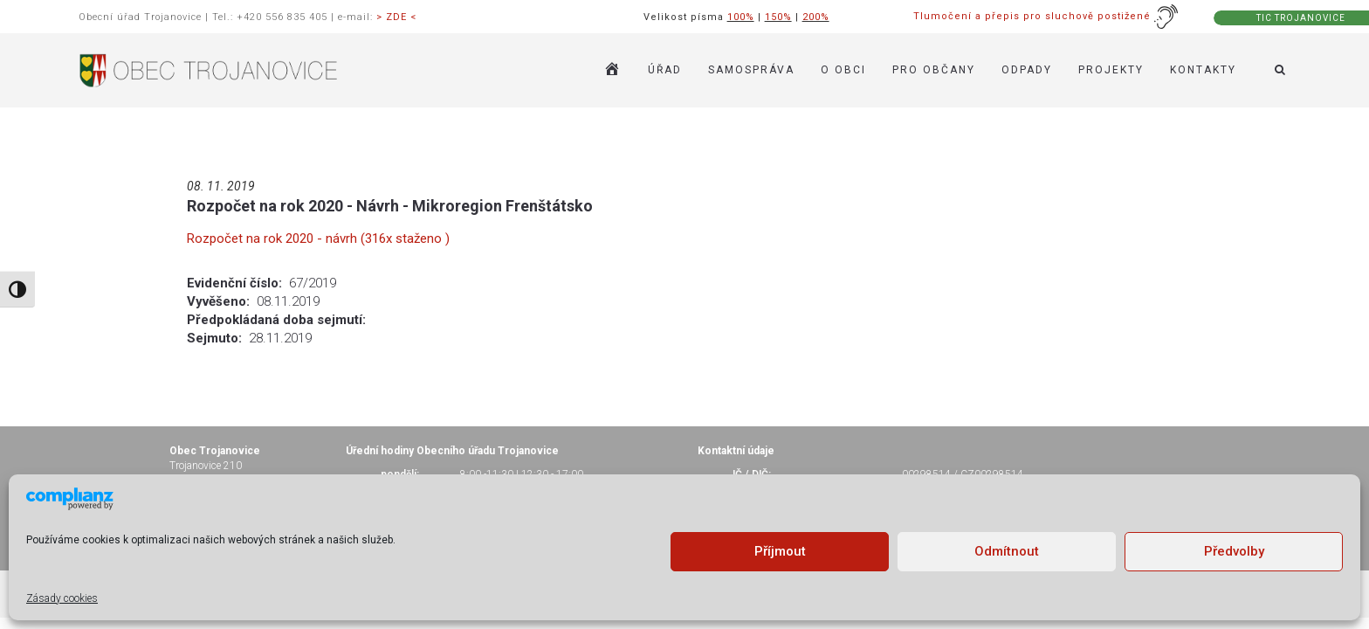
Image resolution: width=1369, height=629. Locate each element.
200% (815, 17)
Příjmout (780, 551)
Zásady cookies (62, 598)
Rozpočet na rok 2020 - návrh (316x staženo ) (318, 238)
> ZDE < (396, 17)
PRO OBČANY (933, 70)
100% (740, 17)
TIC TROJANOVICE (1300, 18)
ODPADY (1026, 70)
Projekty (1111, 70)
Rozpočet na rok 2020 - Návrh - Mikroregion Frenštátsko (390, 206)
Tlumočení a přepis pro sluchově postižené (1046, 16)
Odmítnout (1006, 551)
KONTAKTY (1203, 70)
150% (778, 17)
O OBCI (843, 70)
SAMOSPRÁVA (751, 70)
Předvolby (1234, 551)
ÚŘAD (665, 70)
